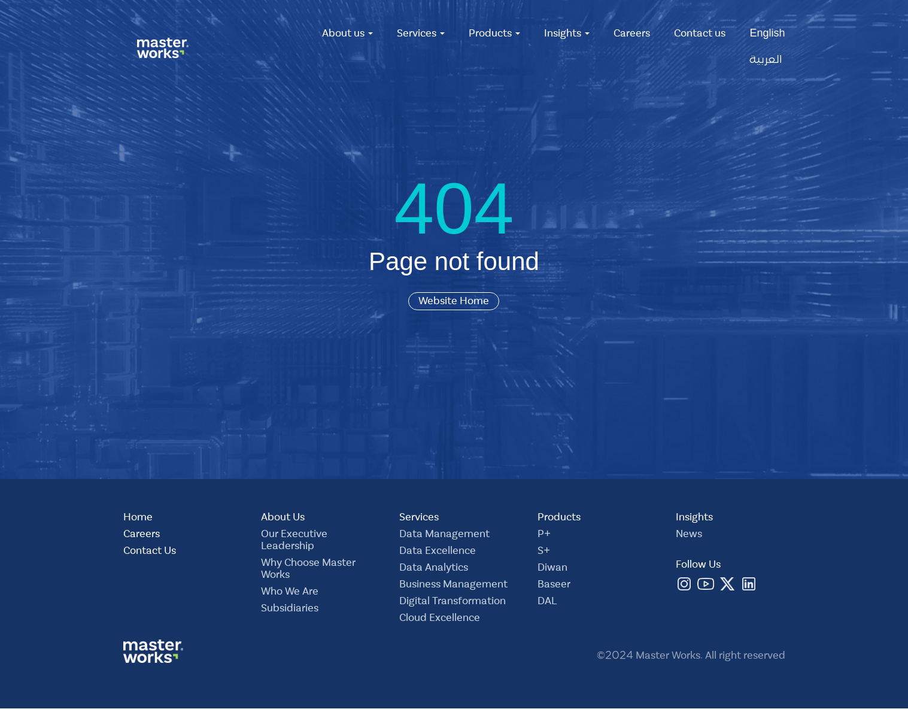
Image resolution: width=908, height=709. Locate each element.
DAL (547, 602)
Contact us (699, 35)
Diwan (552, 569)
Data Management (444, 535)
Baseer (553, 586)
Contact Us (149, 552)
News (689, 535)
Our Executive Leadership (294, 541)
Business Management (453, 586)
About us (347, 35)
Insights (567, 35)
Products (494, 35)
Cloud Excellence (439, 619)
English (767, 35)
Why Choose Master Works (308, 570)
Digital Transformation (452, 602)
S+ (543, 552)
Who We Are (289, 593)
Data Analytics (433, 569)
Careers (632, 35)
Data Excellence (437, 552)
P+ (544, 535)
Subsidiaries (289, 610)
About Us (283, 519)
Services (421, 35)
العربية (765, 61)
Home (138, 519)
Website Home (453, 301)
